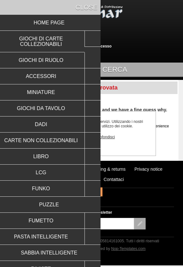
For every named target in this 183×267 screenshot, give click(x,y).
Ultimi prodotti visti (39, 169)
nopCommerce (71, 248)
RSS (98, 192)
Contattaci (113, 179)
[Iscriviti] (85, 223)
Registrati (80, 46)
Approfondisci (103, 137)
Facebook (85, 192)
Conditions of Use (77, 179)
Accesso (103, 46)
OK (77, 136)
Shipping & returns (107, 169)
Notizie (73, 169)
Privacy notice (148, 169)
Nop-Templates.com (128, 248)
